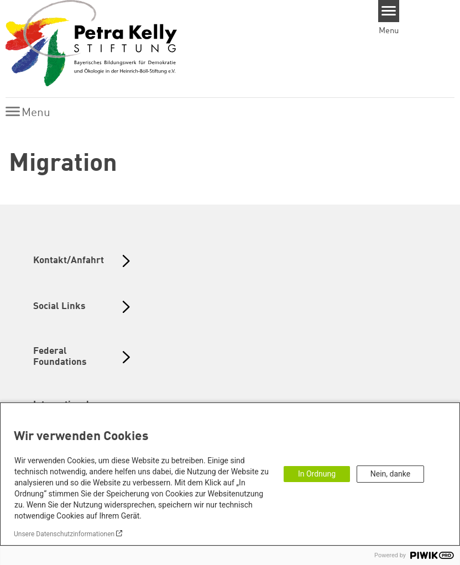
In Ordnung (317, 473)
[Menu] (389, 11)
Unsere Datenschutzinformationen (64, 534)
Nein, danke (390, 473)
